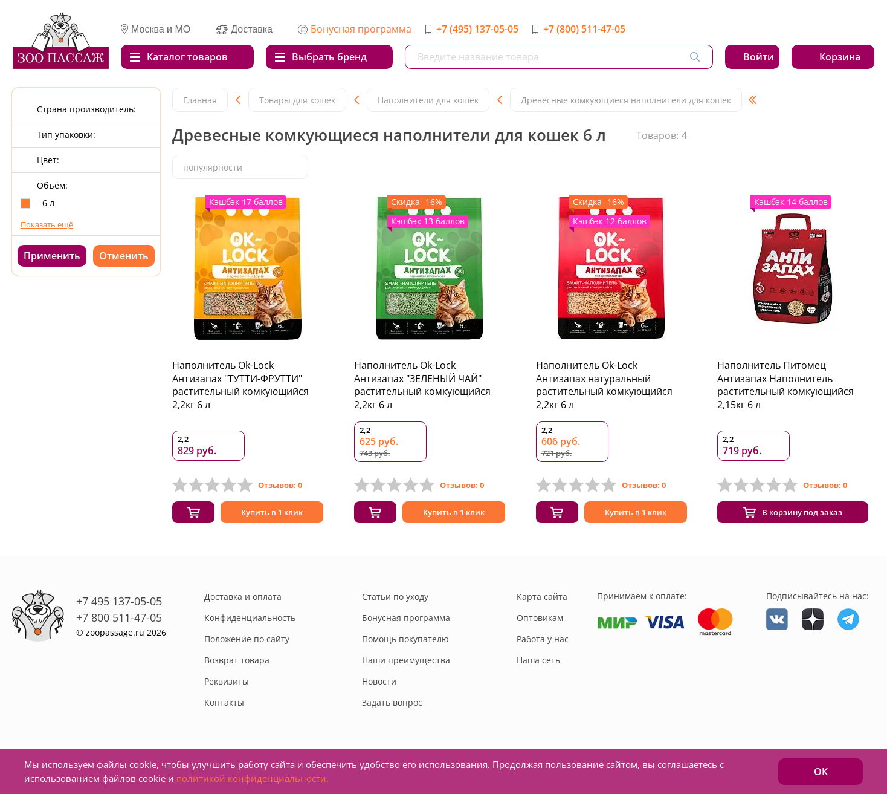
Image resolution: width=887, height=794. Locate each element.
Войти (758, 56)
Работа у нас (543, 642)
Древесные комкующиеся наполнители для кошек (626, 100)
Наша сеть (538, 663)
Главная (200, 100)
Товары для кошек (297, 100)
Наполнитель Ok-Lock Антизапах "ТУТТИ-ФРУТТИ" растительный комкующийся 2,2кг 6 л (240, 385)
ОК (821, 771)
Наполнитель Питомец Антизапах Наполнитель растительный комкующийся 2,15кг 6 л (785, 385)
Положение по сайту (246, 642)
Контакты (224, 706)
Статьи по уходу (395, 600)
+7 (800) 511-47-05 (584, 29)
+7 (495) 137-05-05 (477, 29)
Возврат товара (236, 663)
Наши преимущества (406, 663)
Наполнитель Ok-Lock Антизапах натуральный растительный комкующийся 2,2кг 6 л (604, 385)
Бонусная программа (361, 29)
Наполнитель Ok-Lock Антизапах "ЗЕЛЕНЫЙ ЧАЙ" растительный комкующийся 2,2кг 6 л (422, 385)
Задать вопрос (392, 706)
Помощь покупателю (405, 642)
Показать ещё (47, 224)
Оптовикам (540, 621)
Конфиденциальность (249, 621)
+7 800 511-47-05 (119, 620)
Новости (379, 685)
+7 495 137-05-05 (119, 604)
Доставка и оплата (243, 600)
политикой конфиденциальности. (252, 778)
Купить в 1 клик (271, 514)
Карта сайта (542, 600)
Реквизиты (226, 685)
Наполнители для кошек (428, 100)
